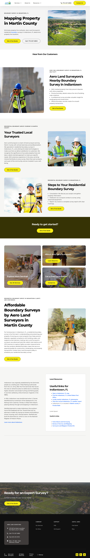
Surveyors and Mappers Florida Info (64, 426)
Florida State (56, 405)
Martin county (74, 403)
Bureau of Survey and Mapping (62, 424)
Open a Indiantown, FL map (61, 393)
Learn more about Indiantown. (13, 422)
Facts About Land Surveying (61, 422)
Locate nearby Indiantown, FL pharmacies (65, 399)
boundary (14, 32)
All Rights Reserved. (21, 554)
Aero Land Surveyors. (11, 554)
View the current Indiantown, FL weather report (67, 401)
